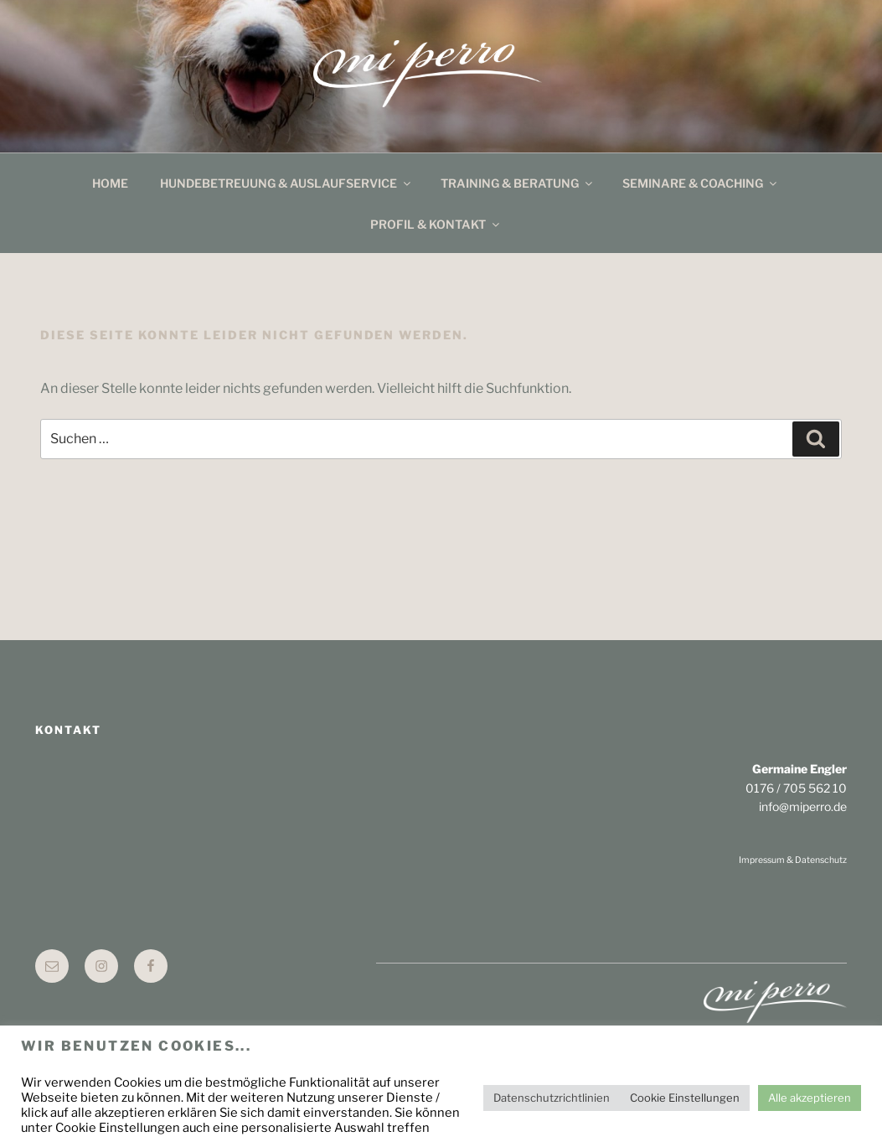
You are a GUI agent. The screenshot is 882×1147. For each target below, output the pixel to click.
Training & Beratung (518, 183)
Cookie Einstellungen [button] (685, 1097)
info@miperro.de (803, 806)
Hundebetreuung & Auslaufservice (286, 183)
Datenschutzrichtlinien (551, 1097)
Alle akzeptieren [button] (809, 1097)
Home (110, 183)
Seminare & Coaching (700, 183)
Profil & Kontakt (436, 224)
